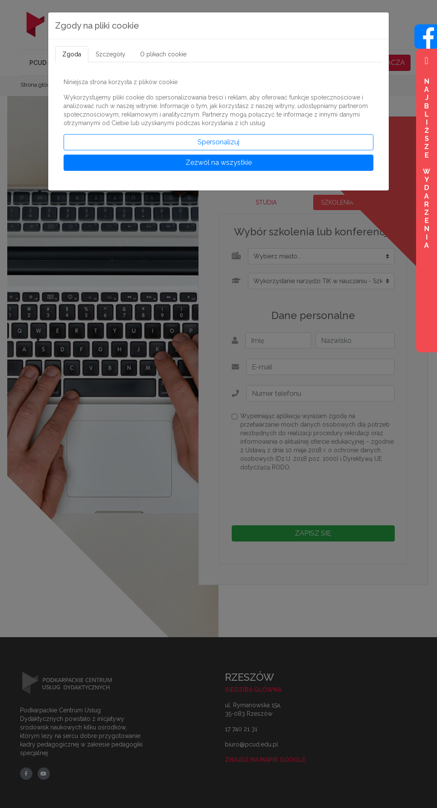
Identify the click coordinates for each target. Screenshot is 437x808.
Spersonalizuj (218, 142)
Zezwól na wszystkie (219, 162)
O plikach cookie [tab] (163, 54)
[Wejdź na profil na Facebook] (425, 44)
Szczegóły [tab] (110, 54)
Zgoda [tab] (71, 54)
